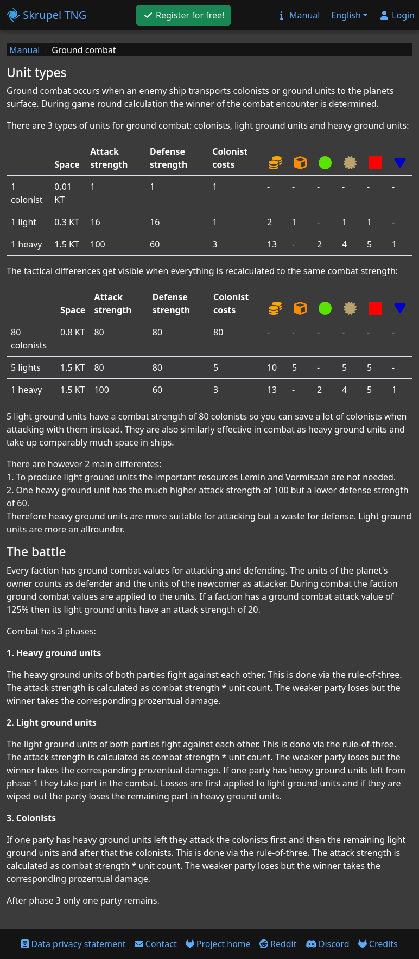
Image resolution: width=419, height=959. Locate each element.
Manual (24, 50)
